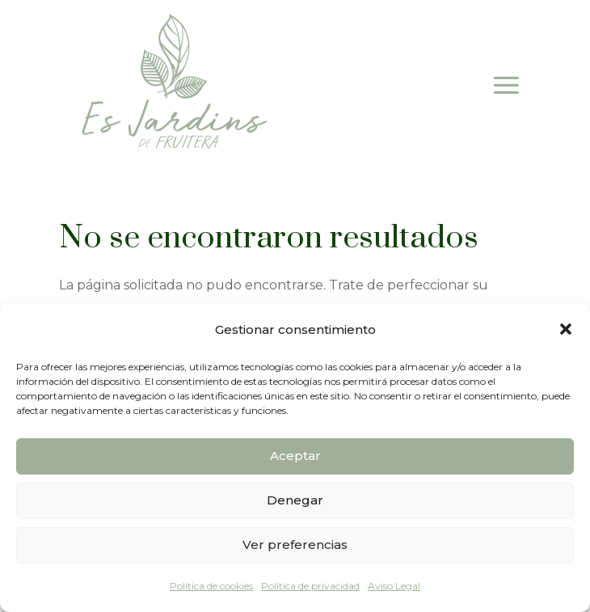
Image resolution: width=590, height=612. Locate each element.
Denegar (295, 500)
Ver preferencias (295, 544)
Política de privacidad (310, 586)
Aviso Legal (394, 586)
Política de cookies (211, 586)
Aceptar (295, 455)
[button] (566, 329)
